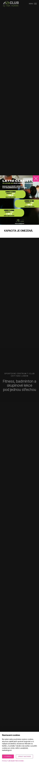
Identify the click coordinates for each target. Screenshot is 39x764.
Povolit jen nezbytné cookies (13, 761)
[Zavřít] (36, 178)
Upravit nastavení (24, 756)
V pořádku (8, 756)
